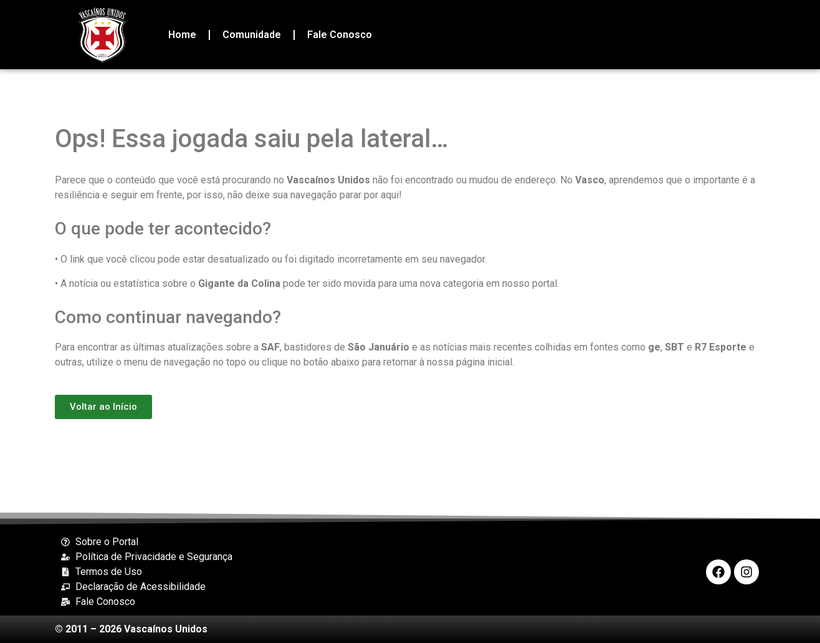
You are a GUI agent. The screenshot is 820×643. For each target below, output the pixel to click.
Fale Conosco (339, 35)
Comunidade (251, 35)
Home (182, 35)
